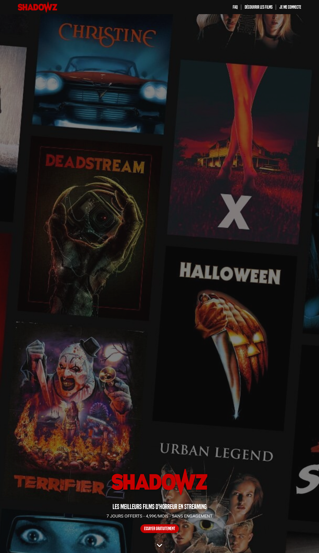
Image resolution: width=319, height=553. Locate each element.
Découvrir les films (258, 7)
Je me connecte (290, 7)
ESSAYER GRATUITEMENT (159, 528)
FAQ (235, 7)
